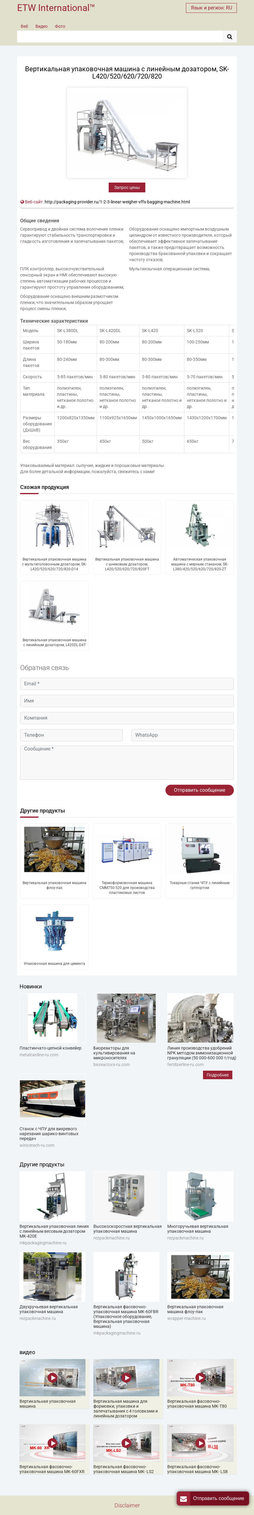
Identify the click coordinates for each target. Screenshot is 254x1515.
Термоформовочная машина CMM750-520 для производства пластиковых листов (127, 888)
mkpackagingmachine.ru (43, 1242)
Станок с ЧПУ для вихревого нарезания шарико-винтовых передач (49, 1133)
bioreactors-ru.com (111, 1064)
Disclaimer (127, 1505)
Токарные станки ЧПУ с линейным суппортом (200, 885)
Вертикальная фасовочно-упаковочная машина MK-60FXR (52, 1469)
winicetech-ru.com (37, 1145)
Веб (24, 26)
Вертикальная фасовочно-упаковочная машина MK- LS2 (123, 1469)
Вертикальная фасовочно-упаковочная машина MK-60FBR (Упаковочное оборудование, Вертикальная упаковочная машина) (125, 1316)
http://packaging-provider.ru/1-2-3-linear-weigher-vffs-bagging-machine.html (117, 201)
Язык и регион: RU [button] (211, 8)
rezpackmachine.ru (111, 1237)
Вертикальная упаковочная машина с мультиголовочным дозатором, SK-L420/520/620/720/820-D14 (54, 564)
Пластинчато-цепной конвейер (51, 1048)
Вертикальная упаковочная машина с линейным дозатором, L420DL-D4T (54, 642)
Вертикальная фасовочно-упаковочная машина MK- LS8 (197, 1469)
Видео (41, 26)
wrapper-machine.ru (186, 1318)
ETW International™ (56, 7)
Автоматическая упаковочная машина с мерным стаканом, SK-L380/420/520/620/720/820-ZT (199, 564)
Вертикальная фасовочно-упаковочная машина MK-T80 (197, 1404)
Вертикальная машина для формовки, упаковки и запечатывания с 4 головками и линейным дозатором (125, 1408)
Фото (60, 26)
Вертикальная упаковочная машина (48, 1404)
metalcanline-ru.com (39, 1054)
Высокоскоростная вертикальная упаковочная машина (127, 1229)
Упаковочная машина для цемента (54, 963)
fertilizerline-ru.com (185, 1064)
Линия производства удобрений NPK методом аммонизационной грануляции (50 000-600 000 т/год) (201, 1053)
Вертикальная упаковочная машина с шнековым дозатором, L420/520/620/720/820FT (127, 564)
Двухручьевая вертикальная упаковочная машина (49, 1309)
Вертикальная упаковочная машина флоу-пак (54, 885)
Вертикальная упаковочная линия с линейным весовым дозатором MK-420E (54, 1231)
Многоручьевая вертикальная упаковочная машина (197, 1229)
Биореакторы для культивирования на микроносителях (114, 1053)
